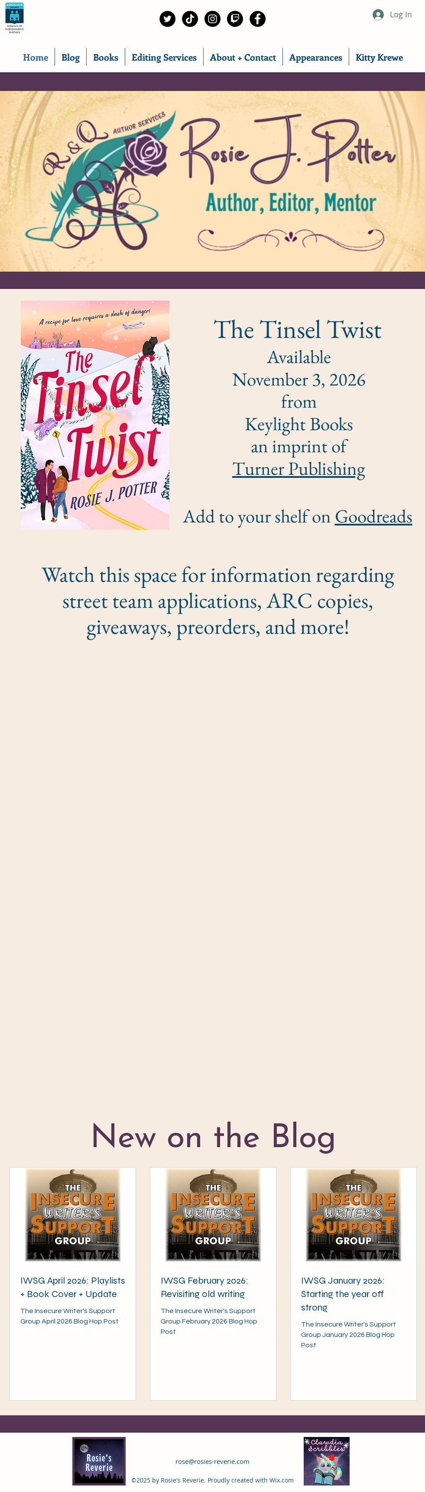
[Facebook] (258, 19)
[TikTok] (190, 19)
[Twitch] (235, 19)
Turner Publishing (298, 468)
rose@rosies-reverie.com (212, 1461)
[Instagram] (212, 19)
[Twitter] (167, 19)
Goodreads (373, 516)
